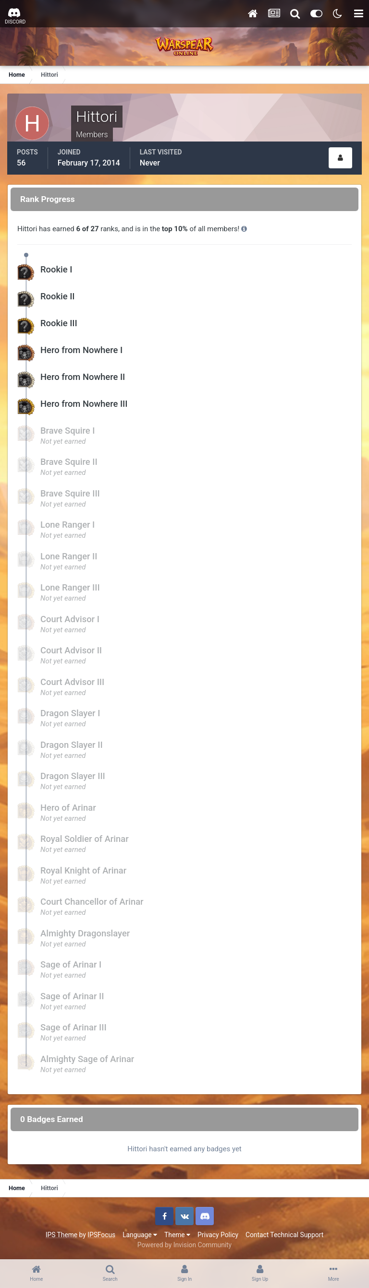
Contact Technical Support (284, 1235)
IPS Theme (61, 1235)
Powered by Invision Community (184, 1245)
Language (140, 1235)
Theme (177, 1235)
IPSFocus (101, 1235)
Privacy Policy (217, 1235)
